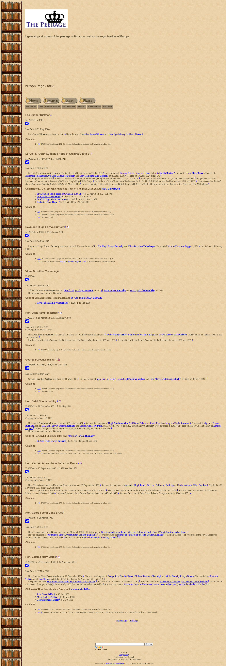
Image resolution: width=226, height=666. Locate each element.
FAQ (41, 106)
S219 (39, 453)
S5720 (39, 612)
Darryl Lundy (124, 655)
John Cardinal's (110, 663)
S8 (38, 144)
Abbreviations (68, 106)
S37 (38, 214)
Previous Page (94, 106)
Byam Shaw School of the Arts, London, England (140, 535)
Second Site (120, 663)
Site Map (81, 106)
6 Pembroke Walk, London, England (100, 537)
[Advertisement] (124, 62)
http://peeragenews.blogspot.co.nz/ (73, 261)
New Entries (31, 106)
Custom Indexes (52, 106)
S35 (38, 259)
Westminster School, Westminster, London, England (71, 535)
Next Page (107, 106)
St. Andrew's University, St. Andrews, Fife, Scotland (71, 581)
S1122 (39, 261)
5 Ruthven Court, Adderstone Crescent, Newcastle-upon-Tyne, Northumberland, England (165, 584)
